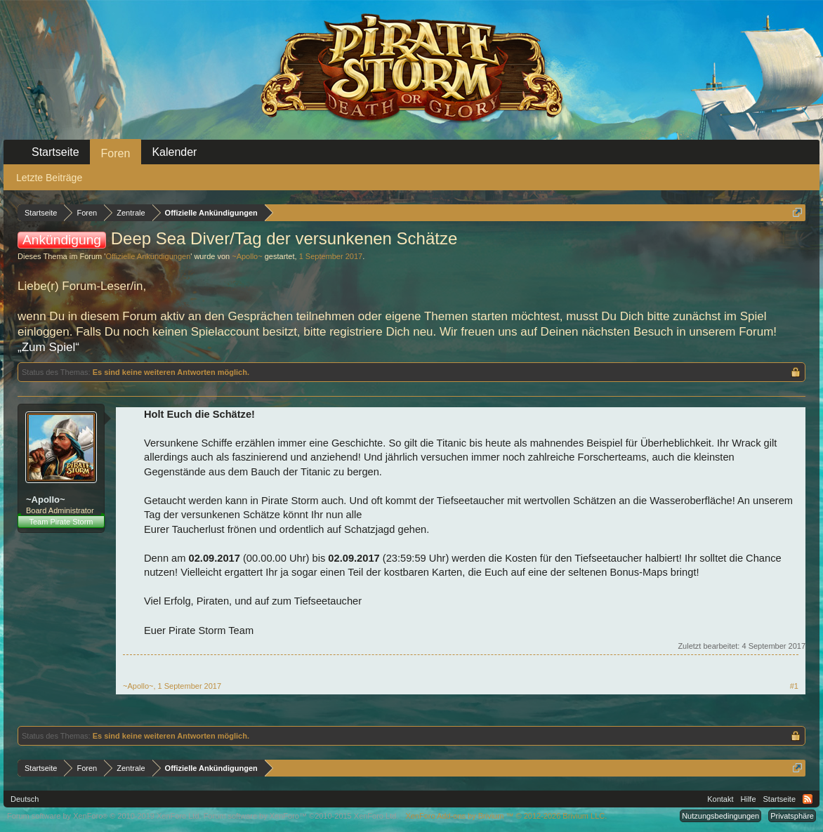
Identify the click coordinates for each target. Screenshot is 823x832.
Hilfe (748, 799)
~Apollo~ (247, 256)
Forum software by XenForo (104, 816)
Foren (116, 153)
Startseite (55, 152)
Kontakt (720, 799)
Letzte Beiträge (49, 177)
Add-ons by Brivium (506, 816)
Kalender (174, 152)
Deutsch (25, 799)
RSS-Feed (807, 799)
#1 (794, 686)
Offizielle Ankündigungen (147, 256)
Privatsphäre (792, 816)
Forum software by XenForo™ (301, 816)
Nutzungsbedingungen (720, 816)
